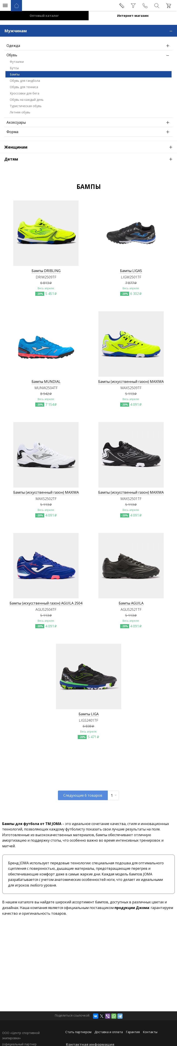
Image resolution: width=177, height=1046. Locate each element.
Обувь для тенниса (24, 87)
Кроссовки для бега (24, 93)
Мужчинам (90, 30)
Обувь (89, 54)
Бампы (15, 74)
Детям (90, 159)
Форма (89, 131)
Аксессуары (89, 122)
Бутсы (14, 68)
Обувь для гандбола (25, 81)
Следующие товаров (82, 795)
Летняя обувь (20, 112)
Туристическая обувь (26, 106)
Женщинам (90, 147)
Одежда (89, 45)
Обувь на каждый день (27, 100)
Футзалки (17, 62)
